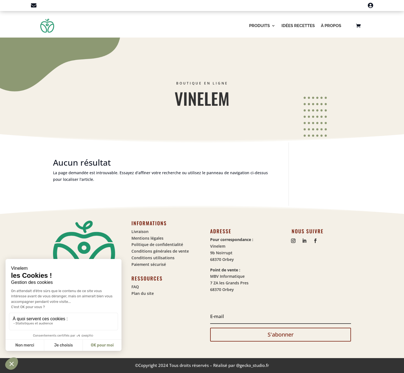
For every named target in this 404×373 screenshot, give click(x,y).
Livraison (140, 231)
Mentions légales (147, 238)
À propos (331, 25)
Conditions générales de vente (160, 251)
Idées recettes (298, 25)
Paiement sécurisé (148, 264)
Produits (259, 25)
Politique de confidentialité (157, 244)
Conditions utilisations (153, 257)
